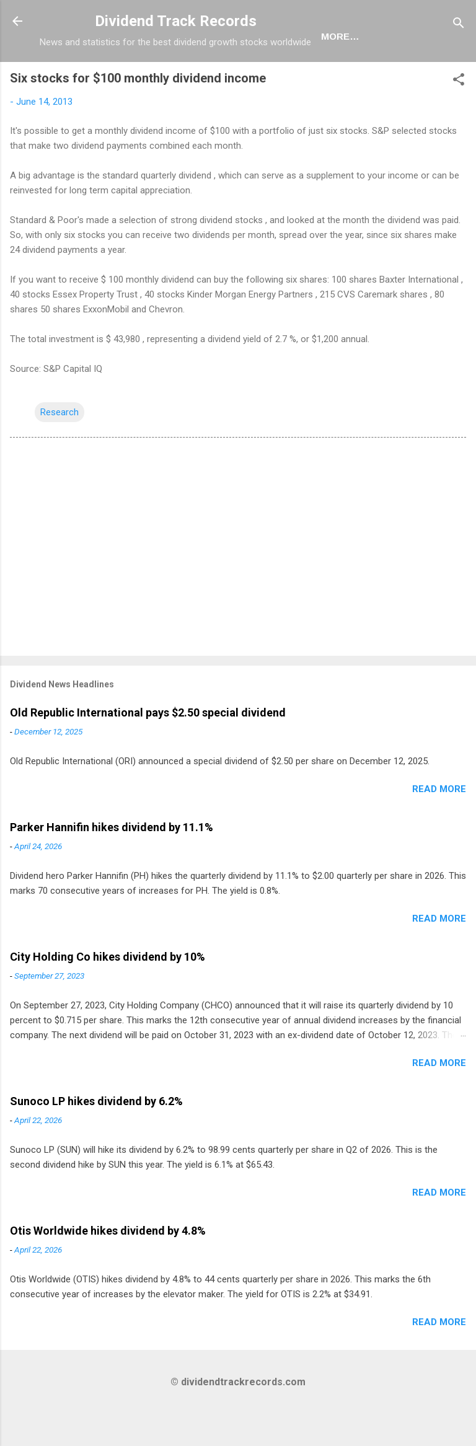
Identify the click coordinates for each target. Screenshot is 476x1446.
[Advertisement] (238, 589)
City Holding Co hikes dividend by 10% (107, 996)
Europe (162, 76)
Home (64, 76)
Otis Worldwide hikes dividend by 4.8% (108, 1270)
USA (110, 76)
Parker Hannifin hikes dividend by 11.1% (111, 867)
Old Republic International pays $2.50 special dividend (148, 752)
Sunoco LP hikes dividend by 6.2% (96, 1141)
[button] (458, 121)
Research (59, 452)
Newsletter (238, 76)
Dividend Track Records (176, 21)
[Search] (458, 25)
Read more (439, 829)
